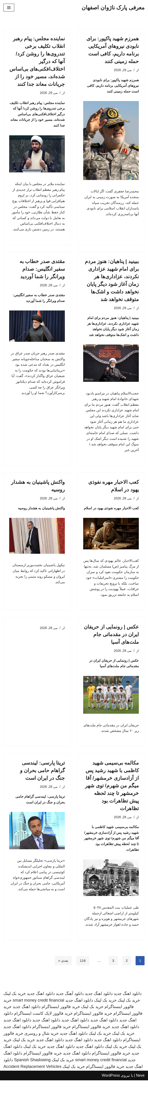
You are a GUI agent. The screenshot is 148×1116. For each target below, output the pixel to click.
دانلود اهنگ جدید (128, 1029)
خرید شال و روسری (41, 1069)
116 (82, 996)
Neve (140, 1111)
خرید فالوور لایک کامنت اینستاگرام (43, 1049)
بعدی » (62, 996)
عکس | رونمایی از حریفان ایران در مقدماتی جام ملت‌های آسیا (111, 660)
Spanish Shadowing (32, 1095)
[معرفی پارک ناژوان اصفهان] (113, 7)
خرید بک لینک (14, 1029)
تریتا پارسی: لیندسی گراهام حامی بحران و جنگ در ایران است (42, 797)
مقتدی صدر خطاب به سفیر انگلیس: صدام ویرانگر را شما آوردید (42, 278)
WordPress (111, 1111)
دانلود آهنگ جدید (70, 1029)
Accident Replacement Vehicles (32, 1102)
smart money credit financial (38, 1036)
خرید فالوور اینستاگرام (61, 1042)
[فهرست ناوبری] (8, 8)
